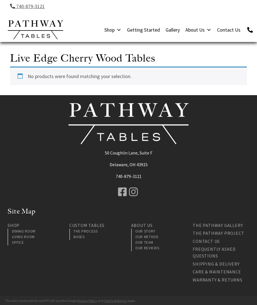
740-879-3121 (27, 6)
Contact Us (229, 30)
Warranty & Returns (217, 280)
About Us (198, 30)
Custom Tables (87, 225)
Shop (112, 30)
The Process (86, 231)
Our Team (144, 242)
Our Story (145, 231)
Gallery (173, 30)
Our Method (147, 236)
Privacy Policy (87, 301)
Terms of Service (115, 301)
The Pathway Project (218, 233)
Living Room (23, 236)
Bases (79, 236)
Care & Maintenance (217, 271)
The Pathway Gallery (218, 225)
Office (18, 242)
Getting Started (143, 30)
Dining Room (24, 231)
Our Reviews (147, 248)
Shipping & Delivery (216, 264)
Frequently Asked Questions (214, 252)
